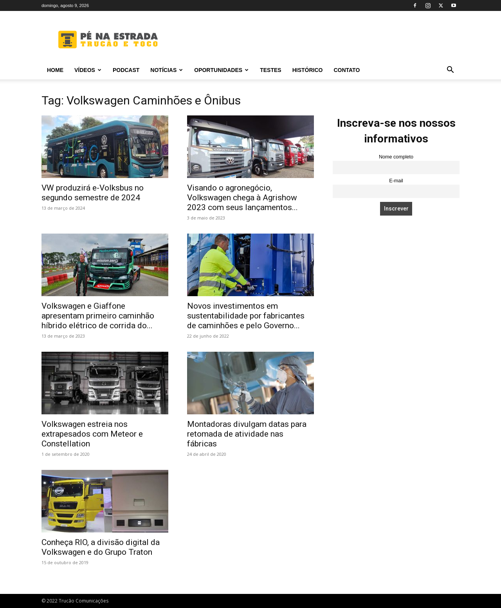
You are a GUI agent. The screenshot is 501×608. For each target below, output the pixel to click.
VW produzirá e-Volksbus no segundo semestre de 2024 (92, 192)
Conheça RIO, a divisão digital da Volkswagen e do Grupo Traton (100, 547)
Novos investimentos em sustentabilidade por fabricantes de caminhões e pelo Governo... (246, 315)
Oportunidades (221, 70)
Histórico (307, 70)
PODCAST (126, 70)
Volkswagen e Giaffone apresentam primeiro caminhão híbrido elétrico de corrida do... (97, 315)
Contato (346, 70)
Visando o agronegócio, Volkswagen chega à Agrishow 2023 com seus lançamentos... (242, 197)
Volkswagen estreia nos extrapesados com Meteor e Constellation (92, 433)
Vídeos (87, 70)
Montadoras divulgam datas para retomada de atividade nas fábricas (246, 433)
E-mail (396, 180)
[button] (450, 70)
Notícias (166, 70)
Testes (270, 70)
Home (55, 70)
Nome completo (396, 157)
